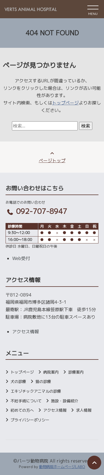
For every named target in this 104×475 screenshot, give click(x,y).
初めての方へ (22, 410)
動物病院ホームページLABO (62, 466)
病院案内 (51, 372)
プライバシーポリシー (30, 419)
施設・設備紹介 (64, 400)
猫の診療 (43, 381)
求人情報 (84, 410)
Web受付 (21, 258)
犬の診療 (18, 381)
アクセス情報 (25, 332)
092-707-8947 (36, 211)
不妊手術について (26, 400)
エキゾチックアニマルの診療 (36, 391)
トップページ (65, 103)
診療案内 (76, 372)
